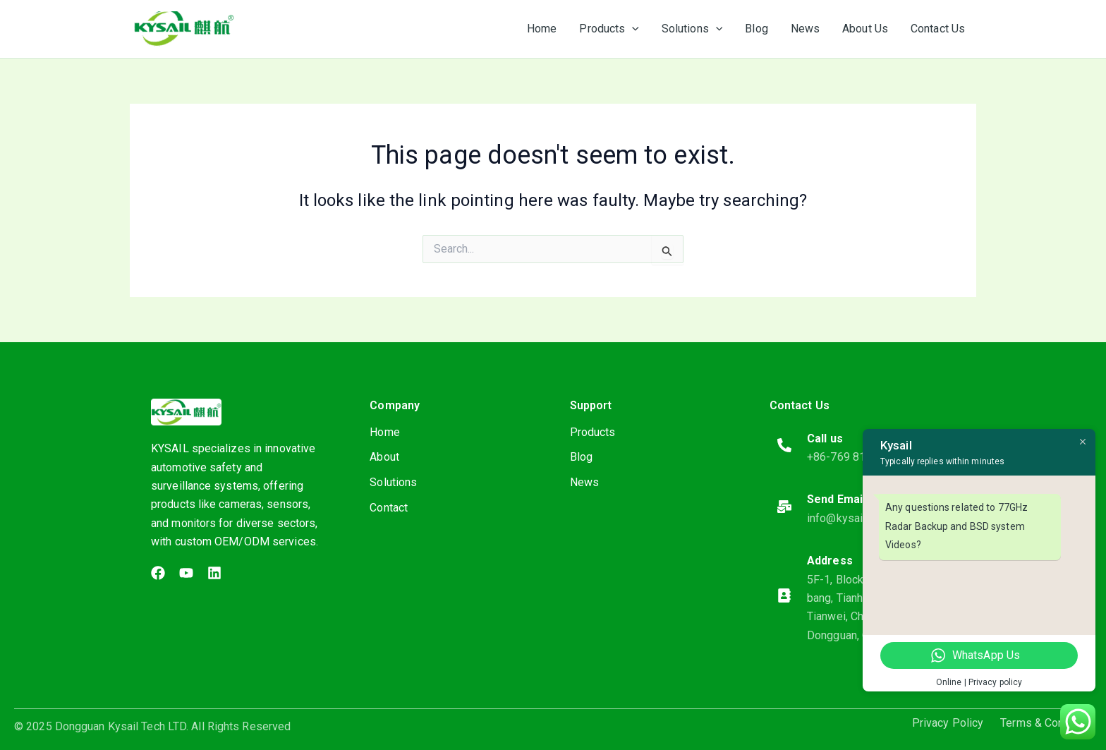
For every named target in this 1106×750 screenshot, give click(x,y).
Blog (581, 457)
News (584, 483)
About (384, 457)
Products (593, 432)
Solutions (393, 483)
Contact (389, 508)
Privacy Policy (947, 723)
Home (384, 432)
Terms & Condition (1046, 723)
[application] (632, 29)
